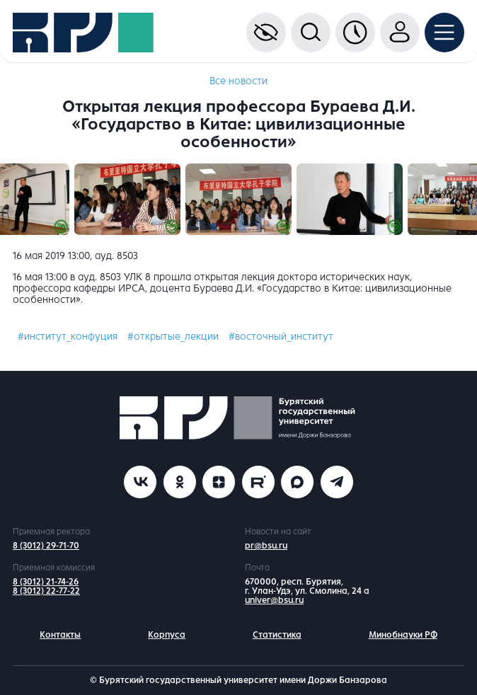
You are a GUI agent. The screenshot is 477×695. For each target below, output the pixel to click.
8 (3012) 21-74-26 (46, 582)
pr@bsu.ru (266, 545)
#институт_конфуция (67, 336)
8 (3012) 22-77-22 (46, 591)
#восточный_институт (281, 336)
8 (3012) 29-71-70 (46, 545)
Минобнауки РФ (403, 635)
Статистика (277, 635)
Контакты (60, 635)
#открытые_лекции (173, 336)
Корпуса (166, 635)
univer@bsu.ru (274, 600)
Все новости (238, 81)
